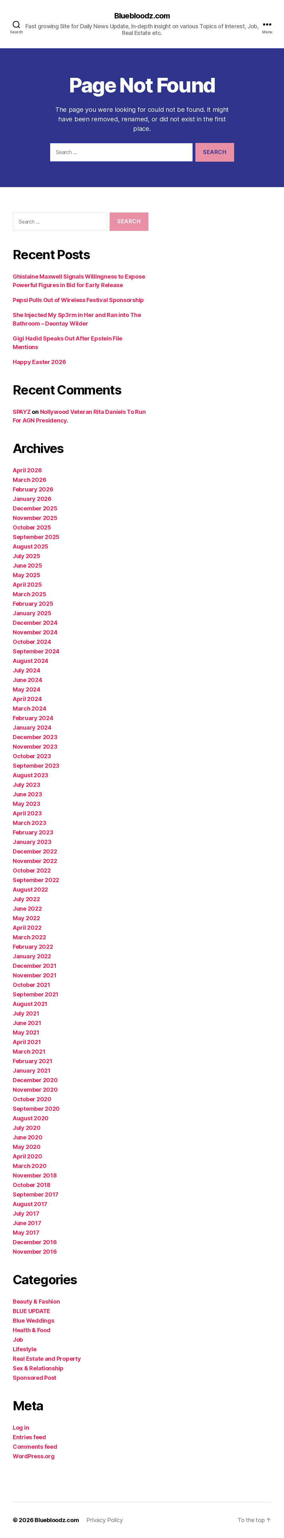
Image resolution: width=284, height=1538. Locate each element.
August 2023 (30, 775)
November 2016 (35, 1251)
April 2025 (27, 584)
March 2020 (29, 1166)
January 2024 (32, 727)
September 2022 (36, 880)
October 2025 (32, 527)
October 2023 (32, 756)
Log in (21, 1427)
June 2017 (27, 1223)
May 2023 (26, 803)
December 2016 (35, 1242)
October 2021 (31, 984)
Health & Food (32, 1330)
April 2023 (27, 813)
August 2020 (31, 1118)
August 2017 (30, 1204)
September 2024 (36, 651)
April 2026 (27, 470)
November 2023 (35, 746)
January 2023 (32, 842)
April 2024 (27, 699)
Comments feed (35, 1446)
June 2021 (27, 1023)
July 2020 (27, 1127)
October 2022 (32, 870)
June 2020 (28, 1137)
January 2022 (32, 956)
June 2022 (27, 908)
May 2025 (26, 575)
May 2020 (27, 1146)
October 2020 (32, 1099)
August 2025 (30, 546)
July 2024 (26, 670)
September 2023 (36, 765)
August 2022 (30, 889)
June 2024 (27, 680)
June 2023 (27, 794)
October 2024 (32, 641)
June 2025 (27, 565)
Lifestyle (25, 1349)
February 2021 (32, 1061)
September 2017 (35, 1194)
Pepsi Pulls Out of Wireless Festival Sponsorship (78, 300)
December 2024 (35, 622)
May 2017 (26, 1232)
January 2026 (32, 499)
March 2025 (29, 594)
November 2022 (35, 861)
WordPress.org (34, 1456)
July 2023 (26, 784)
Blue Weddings (33, 1320)
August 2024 (30, 661)
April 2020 (27, 1156)
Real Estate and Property (47, 1358)
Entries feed (29, 1437)
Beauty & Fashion (36, 1301)
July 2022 (26, 899)
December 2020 (35, 1080)
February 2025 (33, 603)
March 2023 (29, 823)
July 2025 (26, 556)
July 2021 (26, 1013)
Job (18, 1339)
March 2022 (29, 937)
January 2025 (32, 613)
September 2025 (36, 537)
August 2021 (30, 1004)
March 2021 (29, 1051)
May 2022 (26, 918)
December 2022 (35, 851)
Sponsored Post (34, 1377)
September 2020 (36, 1108)
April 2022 (27, 927)
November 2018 (35, 1175)
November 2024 (35, 632)
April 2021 (27, 1042)
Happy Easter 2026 (39, 362)
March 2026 (29, 479)
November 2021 (35, 975)
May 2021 (26, 1032)
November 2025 (35, 518)
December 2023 (35, 737)
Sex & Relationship (38, 1368)
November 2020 (35, 1089)
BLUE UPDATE (31, 1311)
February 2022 (33, 946)
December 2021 (35, 965)
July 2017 (26, 1213)
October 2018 (32, 1185)
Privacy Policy (104, 1520)
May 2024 (26, 689)
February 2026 (33, 489)
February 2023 (33, 832)
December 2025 (35, 508)
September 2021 (35, 994)
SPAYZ (22, 411)
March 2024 (29, 708)
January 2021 (32, 1070)
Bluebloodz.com (142, 16)
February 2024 (33, 718)
